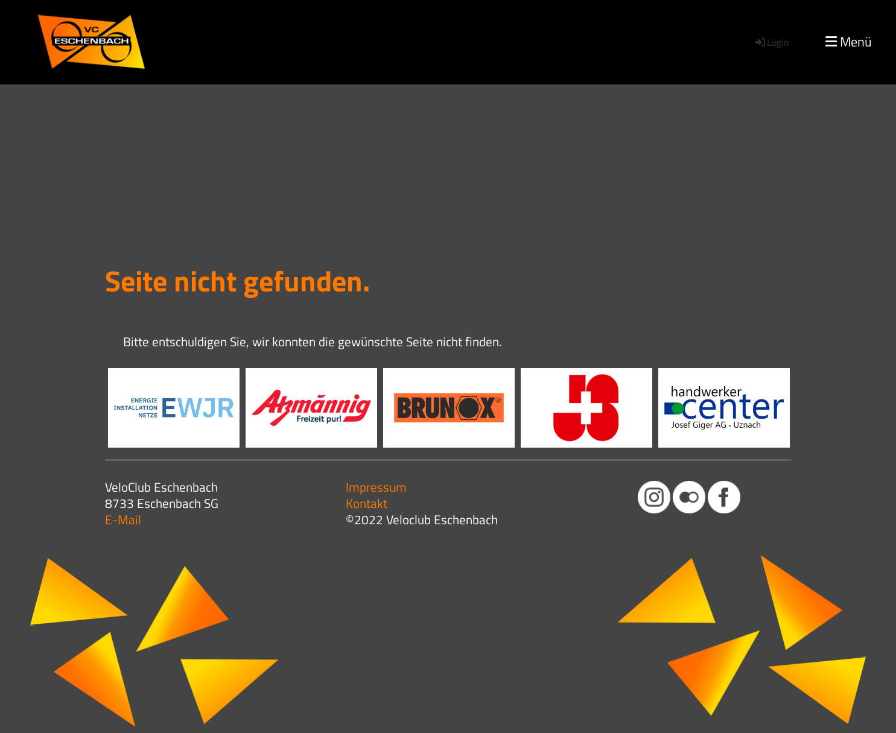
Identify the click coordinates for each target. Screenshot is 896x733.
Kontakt (366, 503)
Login (771, 42)
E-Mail (123, 519)
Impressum (376, 487)
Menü (848, 42)
